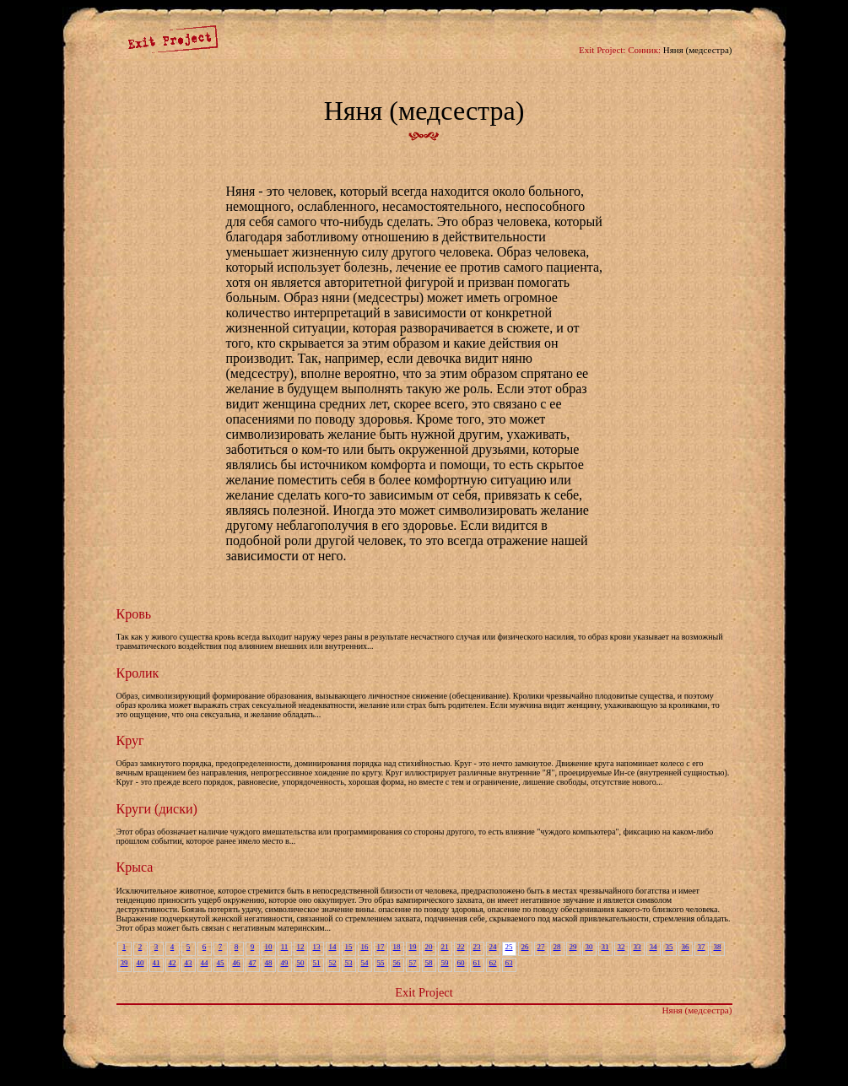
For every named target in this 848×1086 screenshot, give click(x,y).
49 (285, 963)
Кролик (137, 673)
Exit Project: (602, 50)
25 (509, 947)
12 (301, 947)
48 (269, 963)
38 (717, 947)
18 (397, 947)
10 (269, 947)
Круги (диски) (156, 809)
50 (301, 963)
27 (541, 947)
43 (188, 963)
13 (317, 947)
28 (557, 947)
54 (365, 963)
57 (413, 963)
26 (525, 947)
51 (317, 963)
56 (397, 963)
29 (573, 947)
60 (461, 963)
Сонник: (644, 50)
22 (461, 947)
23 (477, 947)
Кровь (134, 614)
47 (253, 963)
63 (509, 963)
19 (413, 947)
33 (637, 947)
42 (172, 963)
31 (605, 947)
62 (493, 963)
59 (445, 963)
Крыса (135, 867)
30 (589, 947)
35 (669, 947)
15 (349, 947)
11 (285, 947)
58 (429, 963)
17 (381, 947)
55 (381, 963)
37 (701, 947)
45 (220, 963)
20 (429, 947)
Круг (130, 740)
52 (333, 963)
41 (156, 963)
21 (445, 947)
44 (204, 963)
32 (621, 947)
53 (349, 963)
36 (685, 947)
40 (140, 963)
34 (653, 947)
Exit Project (423, 992)
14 (333, 947)
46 (236, 963)
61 (477, 963)
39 (124, 963)
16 (365, 947)
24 (493, 947)
